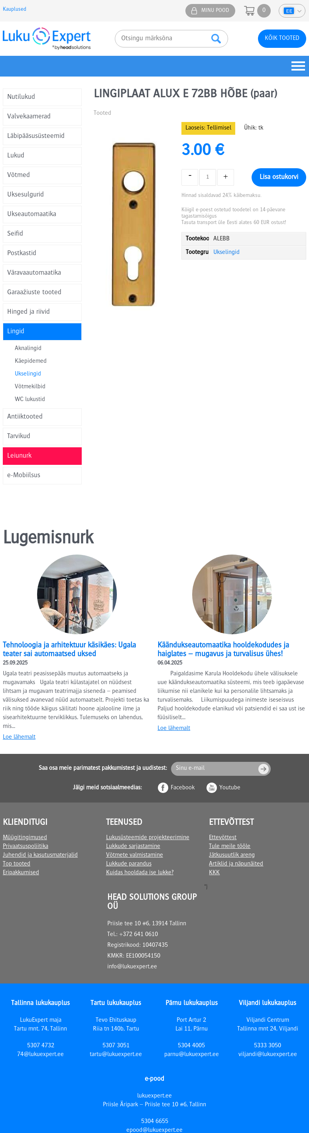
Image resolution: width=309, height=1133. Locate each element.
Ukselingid (28, 374)
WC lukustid (30, 400)
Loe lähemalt (19, 737)
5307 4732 (40, 1046)
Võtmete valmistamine (134, 855)
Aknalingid (28, 349)
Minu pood (215, 11)
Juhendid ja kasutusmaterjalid (40, 855)
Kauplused (14, 9)
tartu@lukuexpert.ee (116, 1055)
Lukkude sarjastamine (133, 847)
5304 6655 (154, 1122)
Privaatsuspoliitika (25, 847)
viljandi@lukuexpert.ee (267, 1055)
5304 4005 (191, 1046)
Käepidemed (31, 361)
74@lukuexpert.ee (40, 1055)
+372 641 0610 (138, 935)
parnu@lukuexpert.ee (191, 1055)
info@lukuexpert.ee (132, 967)
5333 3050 (267, 1046)
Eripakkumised (21, 873)
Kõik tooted (282, 38)
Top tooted (16, 864)
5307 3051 (116, 1046)
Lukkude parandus (129, 864)
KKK (214, 873)
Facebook (183, 788)
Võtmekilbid (30, 387)
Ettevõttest (222, 838)
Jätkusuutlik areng (232, 855)
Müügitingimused (25, 838)
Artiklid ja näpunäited (236, 864)
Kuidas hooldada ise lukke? (139, 873)
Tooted (102, 113)
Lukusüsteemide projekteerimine (147, 838)
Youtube (229, 788)
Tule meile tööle (229, 847)
